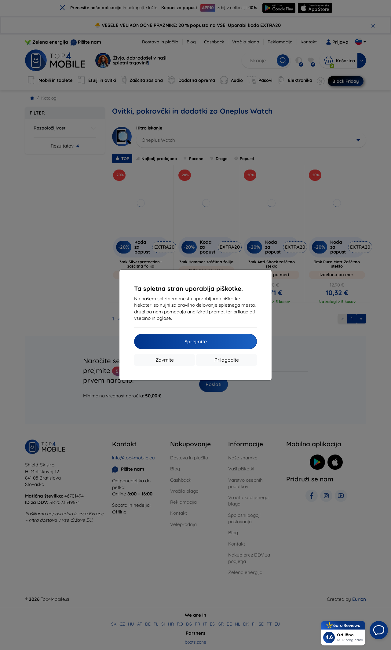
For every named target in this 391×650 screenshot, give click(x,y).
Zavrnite (164, 360)
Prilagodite (226, 360)
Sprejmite (196, 341)
